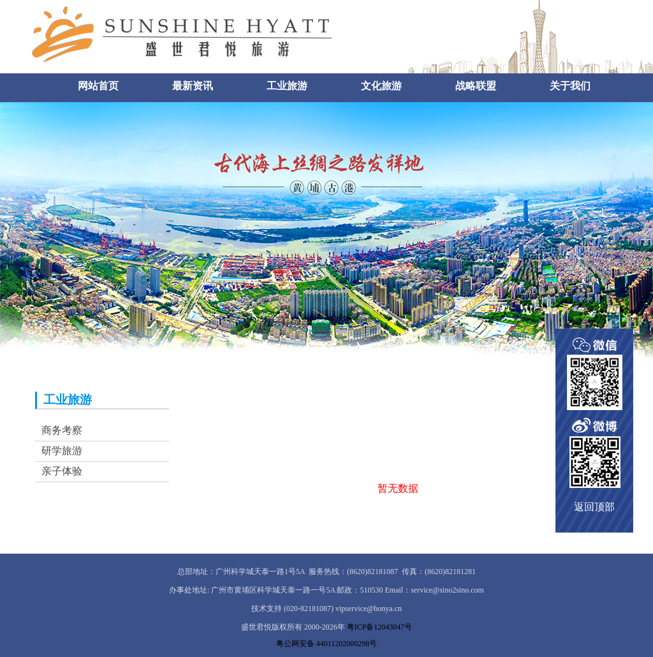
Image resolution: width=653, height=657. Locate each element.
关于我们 (570, 85)
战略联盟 (475, 85)
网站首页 (98, 85)
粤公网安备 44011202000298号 (327, 643)
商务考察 (61, 430)
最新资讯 (192, 85)
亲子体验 (61, 471)
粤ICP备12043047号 (380, 627)
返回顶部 (594, 506)
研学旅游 (61, 450)
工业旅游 (287, 85)
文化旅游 (381, 85)
